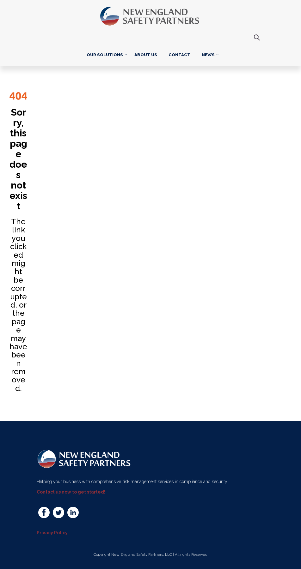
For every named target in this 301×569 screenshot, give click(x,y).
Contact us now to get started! (71, 491)
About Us (145, 54)
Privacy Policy (52, 532)
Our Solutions (105, 54)
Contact (179, 54)
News (208, 54)
